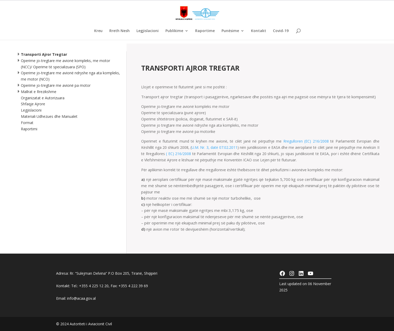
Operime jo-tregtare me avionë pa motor (53, 85)
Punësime (230, 31)
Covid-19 (281, 31)
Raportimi (29, 128)
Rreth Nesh (119, 31)
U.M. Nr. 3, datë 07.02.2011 (214, 147)
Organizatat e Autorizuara (42, 97)
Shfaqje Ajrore (33, 103)
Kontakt (258, 31)
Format (27, 122)
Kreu (98, 31)
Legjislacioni (147, 31)
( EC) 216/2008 (178, 153)
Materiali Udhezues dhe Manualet (49, 116)
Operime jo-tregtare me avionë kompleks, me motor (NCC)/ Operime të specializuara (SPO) (63, 63)
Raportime (205, 31)
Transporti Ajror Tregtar (41, 54)
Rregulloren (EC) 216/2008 (306, 141)
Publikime (174, 31)
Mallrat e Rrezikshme (36, 91)
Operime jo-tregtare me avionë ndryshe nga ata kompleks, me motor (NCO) (68, 76)
